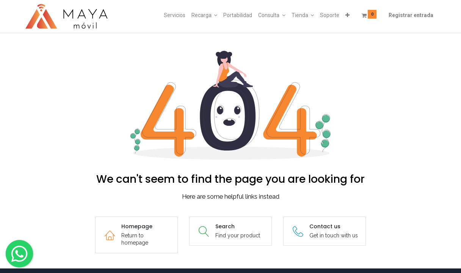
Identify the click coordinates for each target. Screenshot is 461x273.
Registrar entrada (411, 15)
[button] (347, 15)
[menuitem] (174, 15)
